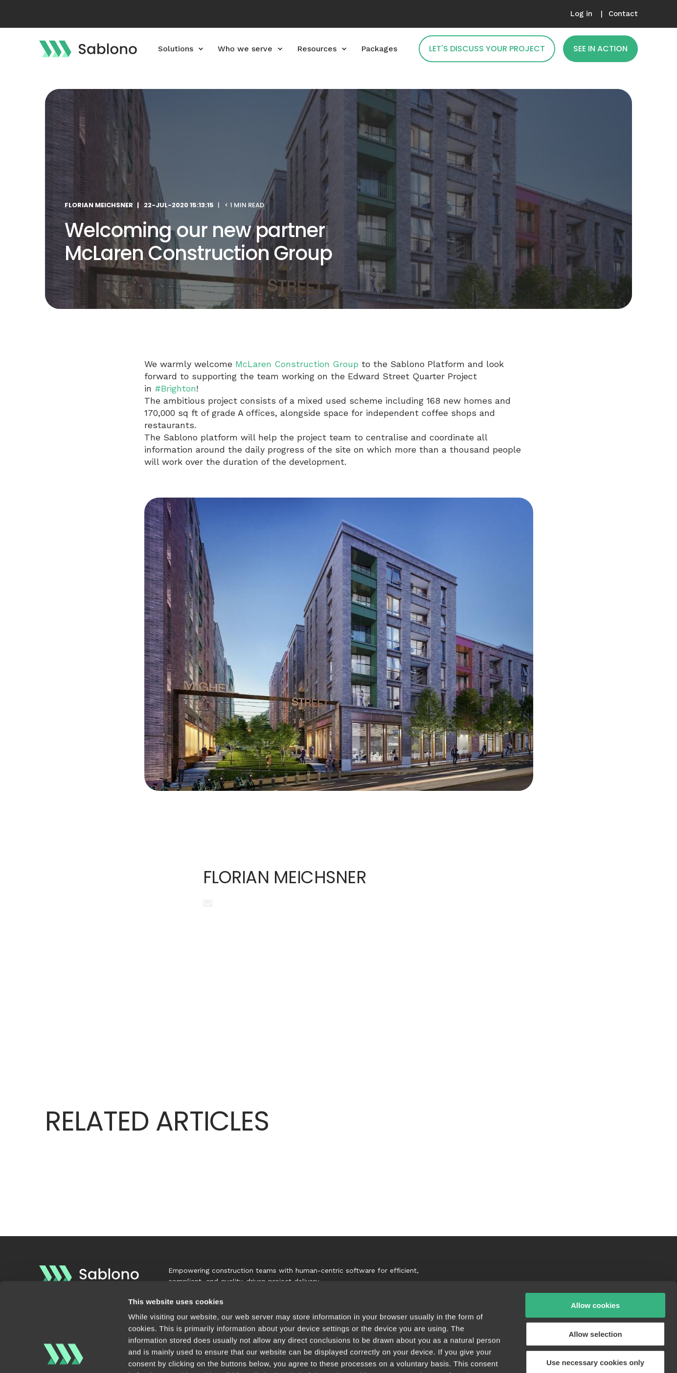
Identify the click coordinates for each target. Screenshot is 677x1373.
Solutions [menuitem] (175, 48)
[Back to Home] (88, 48)
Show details (513, 1354)
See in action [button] (600, 48)
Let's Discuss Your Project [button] (487, 48)
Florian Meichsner (99, 205)
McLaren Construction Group (297, 364)
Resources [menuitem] (317, 48)
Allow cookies (595, 1222)
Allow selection (595, 1250)
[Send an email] (208, 903)
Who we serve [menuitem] (245, 48)
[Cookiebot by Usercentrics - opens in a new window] (63, 1354)
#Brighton (175, 388)
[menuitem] (581, 14)
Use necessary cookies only (595, 1279)
